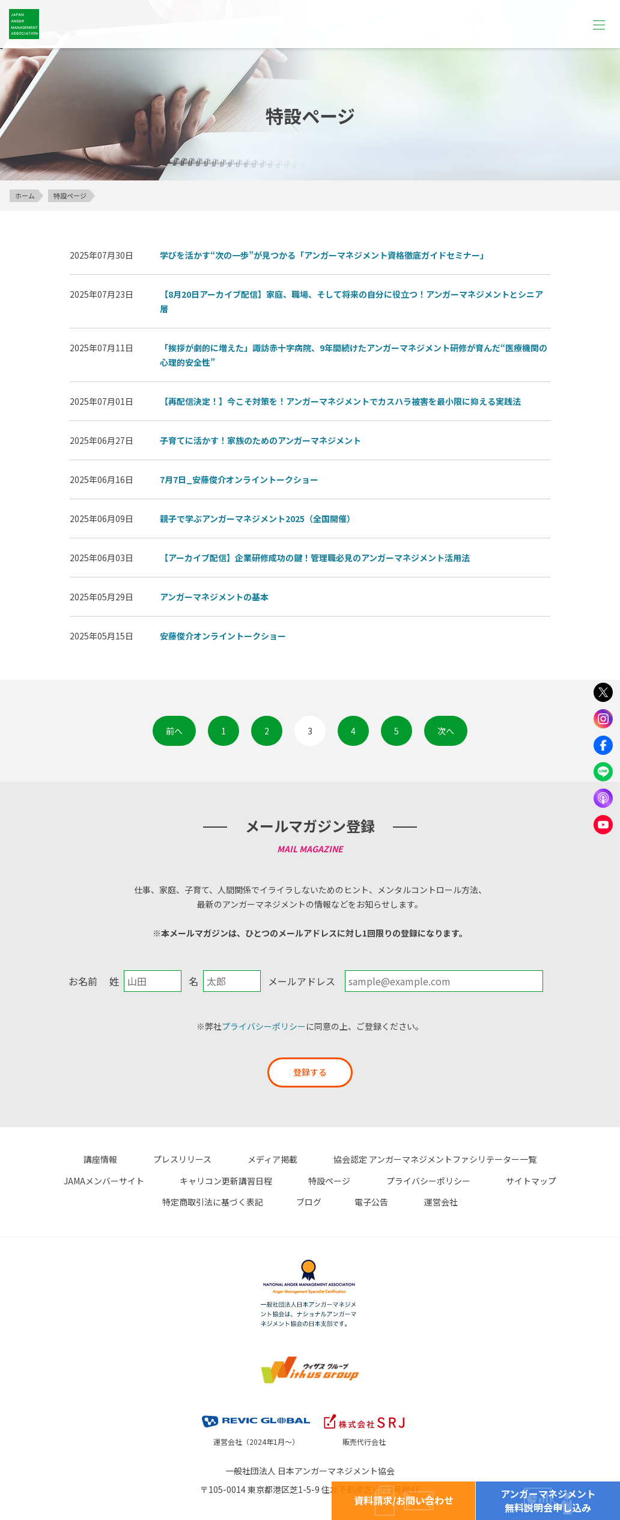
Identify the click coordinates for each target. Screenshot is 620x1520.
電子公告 (280, 1200)
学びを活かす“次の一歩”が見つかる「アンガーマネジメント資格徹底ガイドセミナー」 (324, 255)
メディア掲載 (214, 1159)
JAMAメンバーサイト (536, 1159)
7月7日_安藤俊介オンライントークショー (239, 479)
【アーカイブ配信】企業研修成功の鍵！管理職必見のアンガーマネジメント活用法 (315, 558)
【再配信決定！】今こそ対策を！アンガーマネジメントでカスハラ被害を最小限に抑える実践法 (340, 401)
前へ (174, 731)
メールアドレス (301, 981)
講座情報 (60, 1159)
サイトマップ (371, 1180)
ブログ (561, 1180)
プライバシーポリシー (264, 1026)
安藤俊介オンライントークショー (223, 636)
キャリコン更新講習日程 (92, 1180)
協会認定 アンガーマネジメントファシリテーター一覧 (367, 1159)
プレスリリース (133, 1159)
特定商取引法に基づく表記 (474, 1180)
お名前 (82, 981)
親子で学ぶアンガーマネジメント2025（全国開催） (257, 518)
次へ (445, 731)
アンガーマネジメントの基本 (214, 597)
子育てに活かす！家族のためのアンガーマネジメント (260, 440)
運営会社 (340, 1200)
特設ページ (187, 1180)
